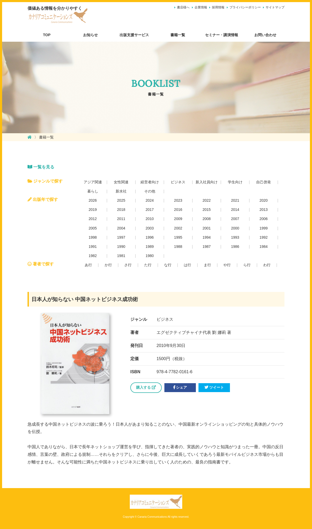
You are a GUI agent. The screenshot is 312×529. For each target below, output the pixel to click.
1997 (121, 237)
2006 (264, 219)
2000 (235, 228)
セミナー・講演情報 (221, 35)
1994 (206, 237)
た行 (148, 265)
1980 (150, 256)
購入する (146, 387)
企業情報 (201, 7)
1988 (178, 246)
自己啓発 (263, 182)
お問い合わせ (265, 35)
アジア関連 (93, 182)
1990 (121, 246)
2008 (206, 219)
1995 (178, 237)
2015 (206, 209)
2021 (235, 200)
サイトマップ (275, 7)
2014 (235, 209)
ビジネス (178, 182)
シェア (180, 387)
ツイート (214, 387)
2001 (206, 228)
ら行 (247, 265)
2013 (264, 209)
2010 (150, 219)
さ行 (128, 265)
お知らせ (90, 35)
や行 (227, 265)
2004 (121, 228)
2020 (264, 200)
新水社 (121, 191)
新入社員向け (207, 182)
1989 (150, 246)
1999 (264, 228)
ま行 (207, 265)
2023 (178, 200)
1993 (235, 237)
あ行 (88, 265)
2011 (121, 219)
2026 (93, 200)
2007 (235, 219)
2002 (178, 228)
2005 (93, 228)
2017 (150, 209)
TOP (47, 35)
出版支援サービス (134, 35)
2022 (206, 200)
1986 (235, 246)
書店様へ (183, 7)
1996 (150, 237)
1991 (93, 246)
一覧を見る (41, 167)
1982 (93, 256)
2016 (178, 209)
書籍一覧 (177, 35)
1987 (206, 246)
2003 (150, 228)
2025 (121, 200)
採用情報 (218, 7)
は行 (187, 265)
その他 (149, 191)
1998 (93, 237)
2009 (178, 219)
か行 (108, 265)
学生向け (235, 182)
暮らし (92, 191)
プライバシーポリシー (245, 7)
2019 (93, 209)
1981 (121, 256)
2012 (93, 219)
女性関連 (121, 182)
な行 (167, 265)
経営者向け (150, 182)
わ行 (267, 265)
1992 (264, 237)
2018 (121, 209)
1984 (264, 246)
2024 (150, 200)
